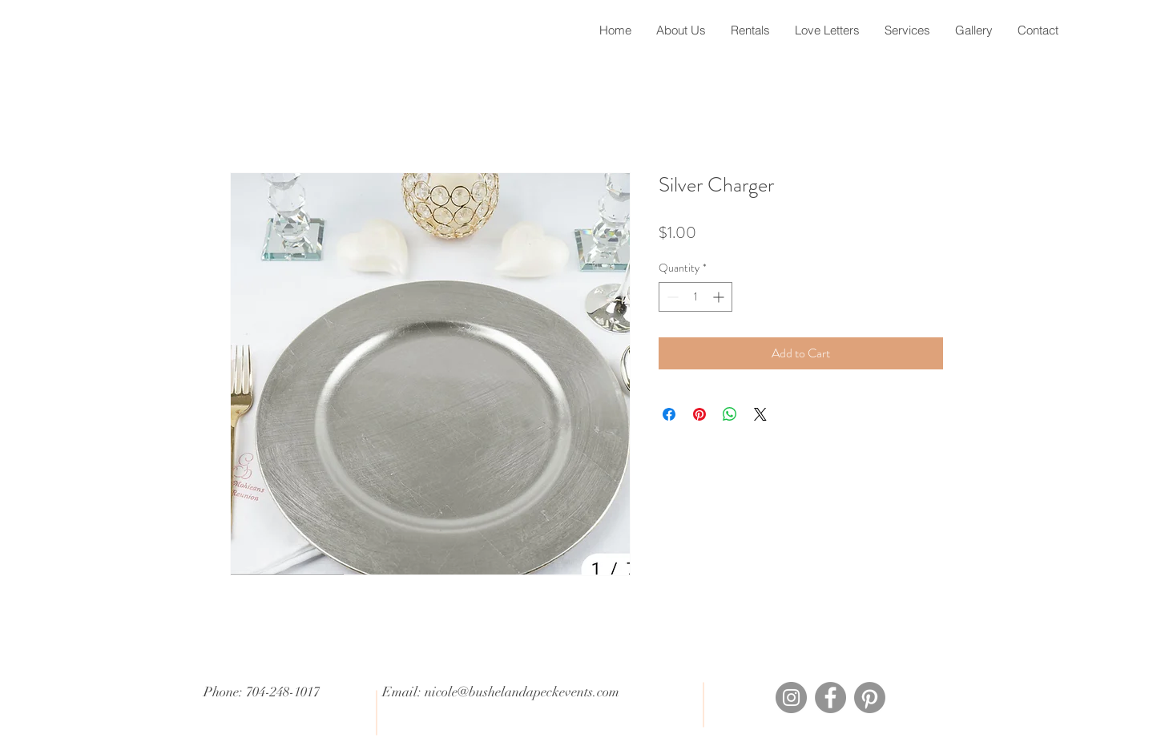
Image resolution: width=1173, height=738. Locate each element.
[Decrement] (671, 297)
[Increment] (720, 297)
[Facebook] (830, 697)
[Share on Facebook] (669, 414)
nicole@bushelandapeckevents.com (522, 692)
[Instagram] (791, 697)
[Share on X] (760, 414)
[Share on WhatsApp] (730, 414)
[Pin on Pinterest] (699, 414)
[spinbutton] (695, 297)
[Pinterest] (869, 697)
